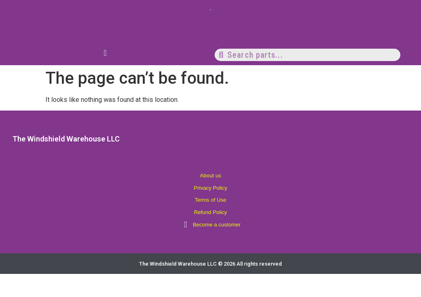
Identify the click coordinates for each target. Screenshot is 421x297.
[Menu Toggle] (105, 53)
